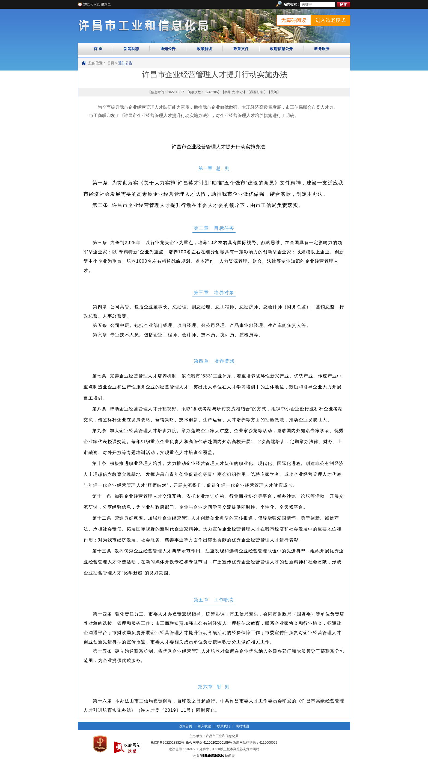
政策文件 (241, 48)
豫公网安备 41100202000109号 (209, 743)
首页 (110, 63)
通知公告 (168, 48)
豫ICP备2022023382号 (167, 743)
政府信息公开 (281, 48)
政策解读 (204, 48)
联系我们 (223, 726)
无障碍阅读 (293, 20)
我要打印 (256, 92)
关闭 (274, 92)
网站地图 (242, 726)
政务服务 (321, 48)
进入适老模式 (331, 20)
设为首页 (185, 726)
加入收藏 (204, 726)
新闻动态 (131, 48)
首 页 (98, 48)
